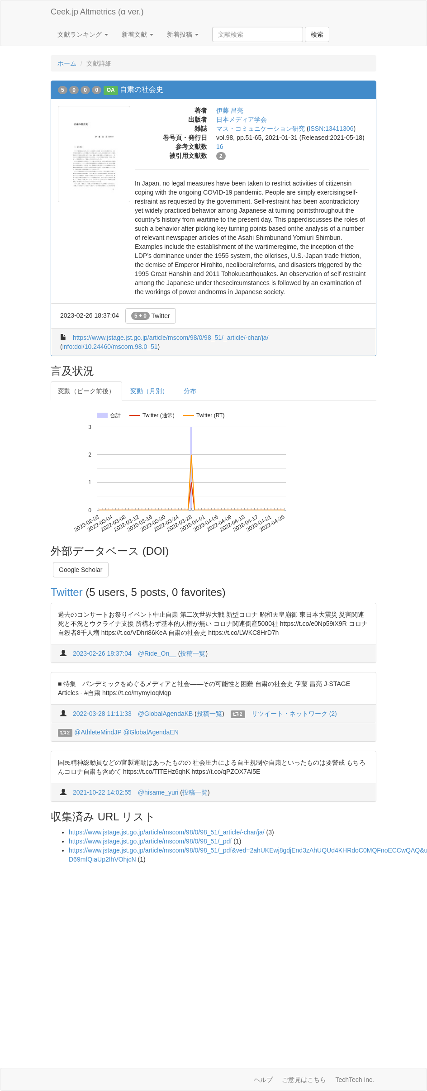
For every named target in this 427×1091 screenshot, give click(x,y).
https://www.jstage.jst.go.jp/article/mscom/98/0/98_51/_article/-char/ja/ (171, 337)
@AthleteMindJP (97, 732)
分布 (190, 391)
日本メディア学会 (241, 119)
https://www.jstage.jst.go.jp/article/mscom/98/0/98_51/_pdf (150, 841)
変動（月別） (149, 391)
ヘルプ (263, 1079)
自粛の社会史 (141, 89)
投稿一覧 (192, 653)
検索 (317, 34)
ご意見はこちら (304, 1079)
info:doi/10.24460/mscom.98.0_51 (110, 346)
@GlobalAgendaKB (165, 713)
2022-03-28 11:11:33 (102, 713)
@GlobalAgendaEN (150, 732)
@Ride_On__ (157, 653)
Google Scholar (81, 569)
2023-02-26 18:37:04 (102, 653)
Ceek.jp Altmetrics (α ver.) (97, 11)
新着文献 (137, 34)
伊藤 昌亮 (229, 110)
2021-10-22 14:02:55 (102, 792)
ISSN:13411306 (331, 128)
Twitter (150, 316)
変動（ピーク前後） (86, 391)
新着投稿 (183, 34)
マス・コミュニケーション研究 (260, 128)
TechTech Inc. (354, 1079)
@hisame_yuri (158, 792)
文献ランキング (82, 34)
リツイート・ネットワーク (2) (294, 713)
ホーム (66, 63)
